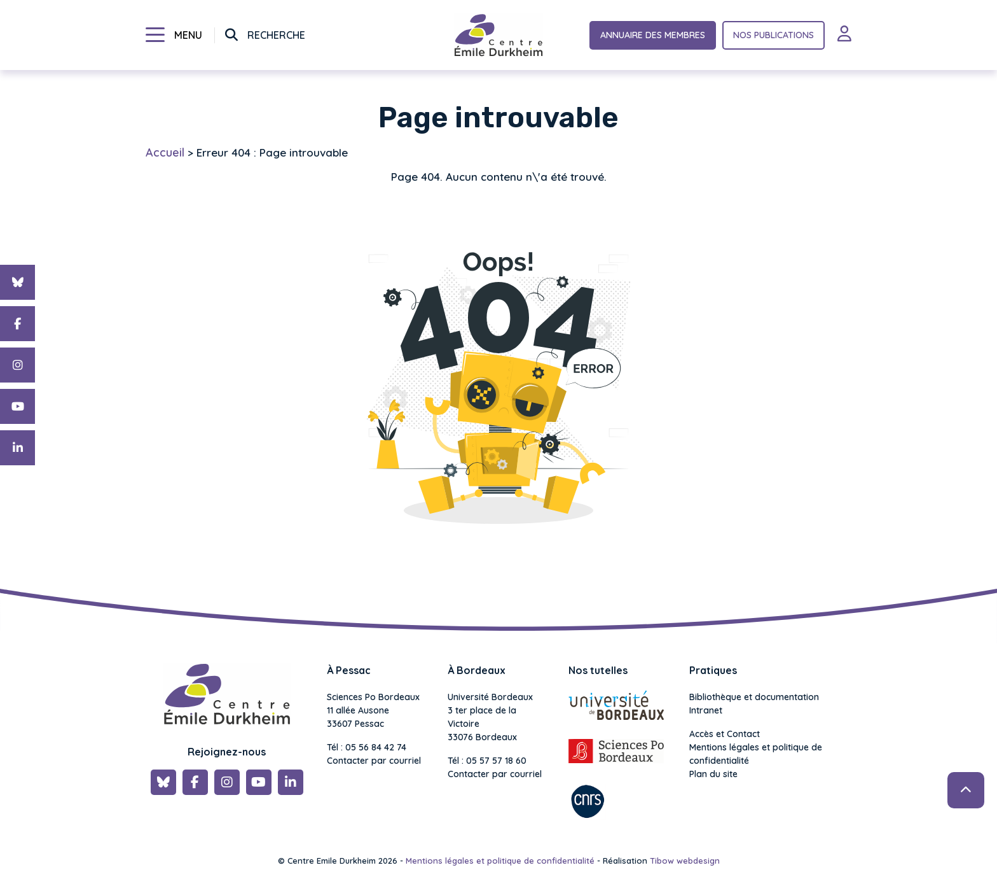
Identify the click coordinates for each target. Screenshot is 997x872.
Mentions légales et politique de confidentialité (755, 754)
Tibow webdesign (685, 860)
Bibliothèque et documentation (754, 697)
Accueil (165, 152)
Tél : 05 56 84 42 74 (366, 747)
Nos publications (773, 35)
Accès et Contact (724, 734)
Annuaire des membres (652, 35)
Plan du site (713, 774)
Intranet (705, 710)
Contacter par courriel (374, 760)
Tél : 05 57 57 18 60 (487, 760)
